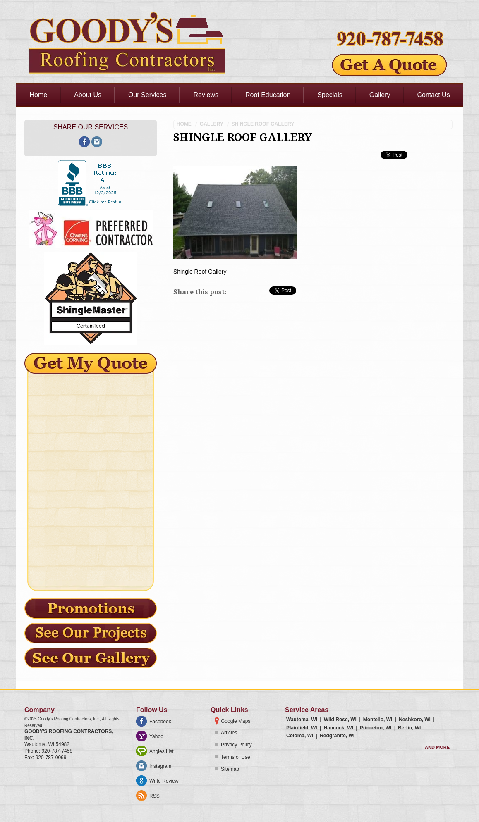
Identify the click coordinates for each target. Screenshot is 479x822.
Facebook (160, 721)
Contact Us (433, 94)
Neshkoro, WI (415, 719)
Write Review (163, 781)
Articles (229, 733)
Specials (329, 94)
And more (437, 747)
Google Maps (235, 721)
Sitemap (230, 769)
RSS (154, 796)
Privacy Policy (236, 745)
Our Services (147, 94)
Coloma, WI (299, 736)
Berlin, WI (409, 728)
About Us (87, 94)
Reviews (205, 94)
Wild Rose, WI (340, 719)
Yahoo (156, 736)
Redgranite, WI (337, 736)
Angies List (161, 751)
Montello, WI (378, 719)
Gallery (379, 94)
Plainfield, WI (301, 728)
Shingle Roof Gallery (263, 124)
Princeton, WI (376, 728)
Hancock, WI (338, 728)
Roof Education (267, 94)
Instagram (160, 766)
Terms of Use (235, 757)
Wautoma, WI (301, 719)
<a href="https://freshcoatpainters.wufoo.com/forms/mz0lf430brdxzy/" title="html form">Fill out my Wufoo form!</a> (90, 477)
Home (39, 94)
